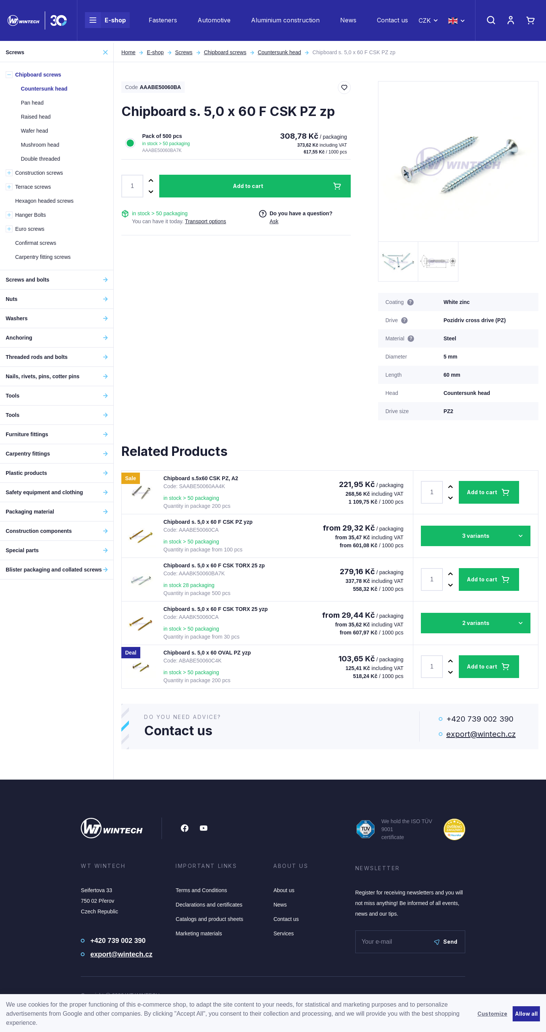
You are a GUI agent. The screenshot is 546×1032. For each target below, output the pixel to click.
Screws (184, 52)
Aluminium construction (285, 21)
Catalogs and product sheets (209, 919)
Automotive (214, 21)
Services (283, 933)
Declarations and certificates (209, 905)
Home (128, 52)
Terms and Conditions (201, 890)
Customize (492, 1013)
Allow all (526, 1013)
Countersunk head (279, 52)
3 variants (476, 535)
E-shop (105, 21)
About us (283, 890)
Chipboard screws (225, 52)
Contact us (392, 21)
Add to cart (248, 186)
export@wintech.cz (481, 734)
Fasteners (163, 21)
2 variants (476, 623)
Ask (274, 221)
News (348, 21)
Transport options (205, 221)
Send (445, 941)
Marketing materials (199, 933)
